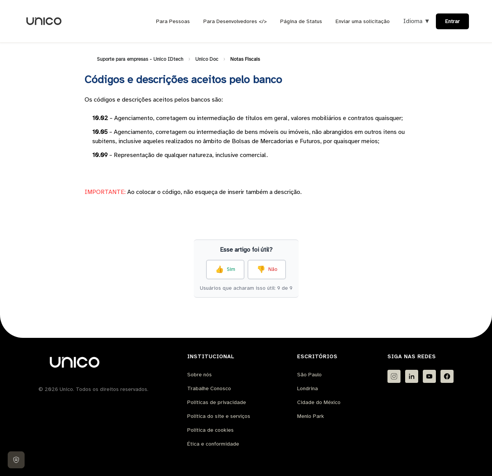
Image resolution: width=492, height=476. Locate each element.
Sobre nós (199, 374)
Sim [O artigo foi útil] (231, 269)
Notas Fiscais (245, 59)
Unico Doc (206, 59)
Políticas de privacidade (216, 402)
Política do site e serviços (218, 416)
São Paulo (309, 374)
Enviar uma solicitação (363, 21)
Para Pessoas (173, 21)
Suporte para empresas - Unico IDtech (140, 59)
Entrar (452, 21)
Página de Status (301, 21)
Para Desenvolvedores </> (235, 21)
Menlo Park (310, 416)
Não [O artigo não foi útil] (272, 269)
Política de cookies (210, 430)
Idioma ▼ (416, 21)
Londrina (307, 388)
